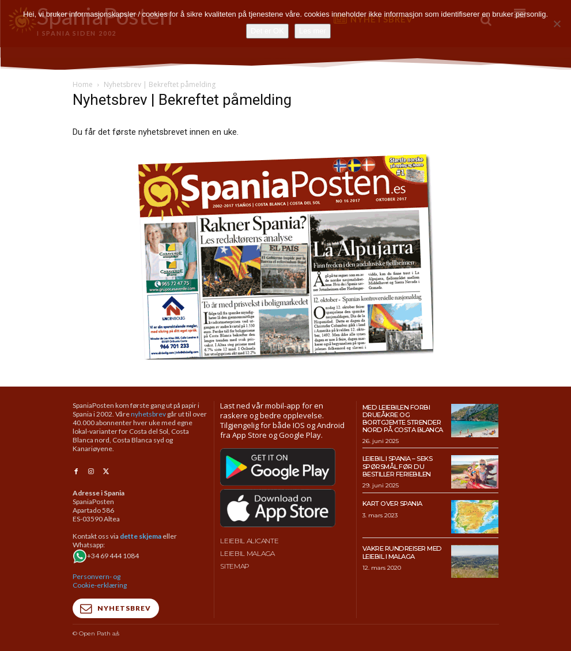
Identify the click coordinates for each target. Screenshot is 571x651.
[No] (556, 23)
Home (83, 84)
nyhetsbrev (148, 414)
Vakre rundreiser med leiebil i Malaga (400, 551)
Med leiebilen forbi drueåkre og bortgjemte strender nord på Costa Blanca (401, 418)
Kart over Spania (392, 503)
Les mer (312, 31)
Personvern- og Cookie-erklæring (100, 580)
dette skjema (140, 535)
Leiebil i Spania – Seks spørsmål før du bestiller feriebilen (397, 465)
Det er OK (267, 31)
